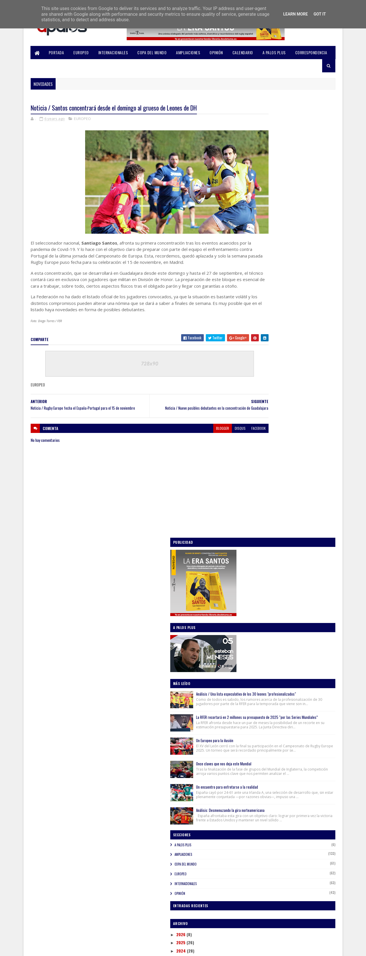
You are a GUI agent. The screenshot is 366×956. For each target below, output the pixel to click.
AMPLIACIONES (188, 52)
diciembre (264, 611)
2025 (255, 564)
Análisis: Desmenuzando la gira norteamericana (292, 422)
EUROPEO (81, 52)
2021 (255, 596)
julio (259, 695)
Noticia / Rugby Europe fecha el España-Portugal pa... (290, 683)
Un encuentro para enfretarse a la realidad (301, 390)
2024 (255, 572)
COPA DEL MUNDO (152, 52)
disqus (205, 444)
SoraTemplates (58, 948)
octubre (263, 628)
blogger (187, 444)
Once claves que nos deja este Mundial (297, 360)
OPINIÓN (216, 52)
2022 (255, 588)
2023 (255, 580)
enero (261, 744)
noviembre (265, 619)
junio (260, 703)
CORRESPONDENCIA (311, 52)
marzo (261, 728)
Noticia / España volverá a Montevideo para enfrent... (292, 645)
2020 (255, 604)
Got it (320, 14)
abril (260, 720)
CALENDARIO (242, 52)
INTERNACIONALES (113, 52)
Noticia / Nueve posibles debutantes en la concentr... (291, 658)
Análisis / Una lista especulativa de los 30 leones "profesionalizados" (300, 261)
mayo (260, 712)
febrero (262, 736)
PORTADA (56, 52)
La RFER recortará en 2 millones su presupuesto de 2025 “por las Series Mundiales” (297, 300)
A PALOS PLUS (274, 52)
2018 (255, 762)
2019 (255, 754)
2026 (255, 555)
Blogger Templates (106, 948)
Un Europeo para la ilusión (288, 331)
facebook (223, 444)
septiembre (266, 636)
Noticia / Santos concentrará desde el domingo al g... (288, 670)
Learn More (295, 14)
